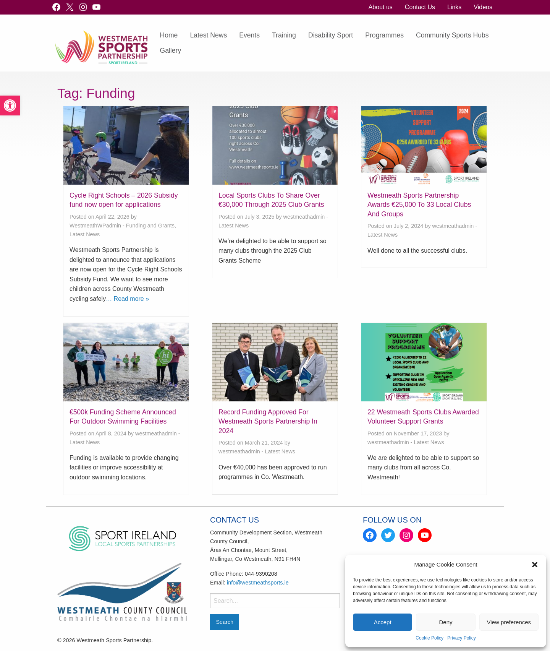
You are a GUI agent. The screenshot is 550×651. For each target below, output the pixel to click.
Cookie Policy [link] (429, 638)
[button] (535, 564)
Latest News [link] (208, 35)
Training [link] (284, 35)
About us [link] (381, 7)
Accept (382, 622)
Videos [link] (483, 7)
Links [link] (454, 7)
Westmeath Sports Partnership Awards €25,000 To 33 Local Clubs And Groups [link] (419, 205)
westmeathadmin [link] (304, 217)
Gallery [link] (170, 50)
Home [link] (169, 35)
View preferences (509, 622)
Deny (445, 622)
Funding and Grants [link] (150, 225)
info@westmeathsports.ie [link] (258, 583)
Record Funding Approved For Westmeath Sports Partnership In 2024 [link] (267, 421)
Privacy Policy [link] (461, 638)
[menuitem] (380, 7)
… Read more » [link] (127, 298)
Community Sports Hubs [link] (452, 35)
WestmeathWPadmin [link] (95, 225)
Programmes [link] (384, 35)
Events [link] (249, 35)
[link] (10, 105)
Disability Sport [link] (330, 35)
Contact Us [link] (420, 7)
